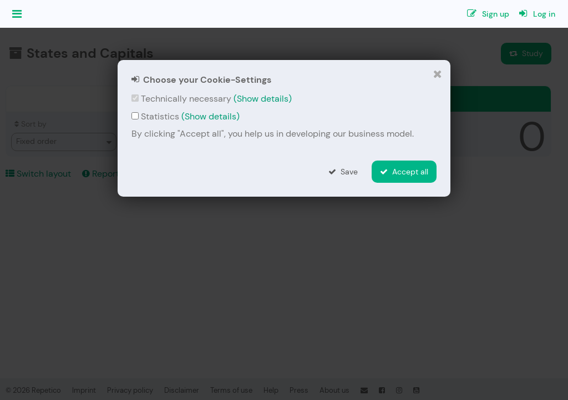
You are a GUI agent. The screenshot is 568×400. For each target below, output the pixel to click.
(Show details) (263, 98)
